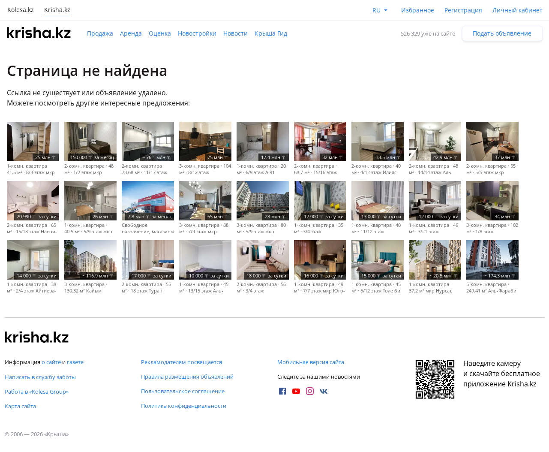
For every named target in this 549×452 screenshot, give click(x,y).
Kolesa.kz (20, 10)
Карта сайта (20, 406)
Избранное (417, 10)
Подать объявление (502, 33)
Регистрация (463, 10)
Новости (235, 33)
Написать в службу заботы (40, 377)
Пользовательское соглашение (183, 391)
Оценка (160, 33)
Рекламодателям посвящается (181, 362)
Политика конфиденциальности (183, 406)
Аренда (131, 33)
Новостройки (197, 33)
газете (75, 362)
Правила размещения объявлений (187, 376)
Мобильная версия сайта (310, 362)
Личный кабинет (517, 10)
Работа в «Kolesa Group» (37, 391)
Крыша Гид (271, 33)
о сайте (51, 362)
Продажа (100, 33)
